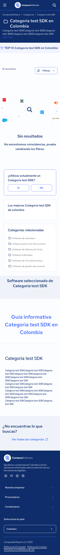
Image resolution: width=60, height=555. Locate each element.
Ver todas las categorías (30, 439)
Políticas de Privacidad (15, 546)
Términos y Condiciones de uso (19, 549)
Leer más (7, 37)
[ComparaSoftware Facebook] (17, 476)
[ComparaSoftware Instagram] (23, 476)
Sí (18, 187)
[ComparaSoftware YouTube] (11, 476)
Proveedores (30, 497)
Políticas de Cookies (37, 546)
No (41, 187)
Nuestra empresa (30, 488)
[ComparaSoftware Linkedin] (6, 476)
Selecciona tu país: (14, 519)
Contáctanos (30, 507)
